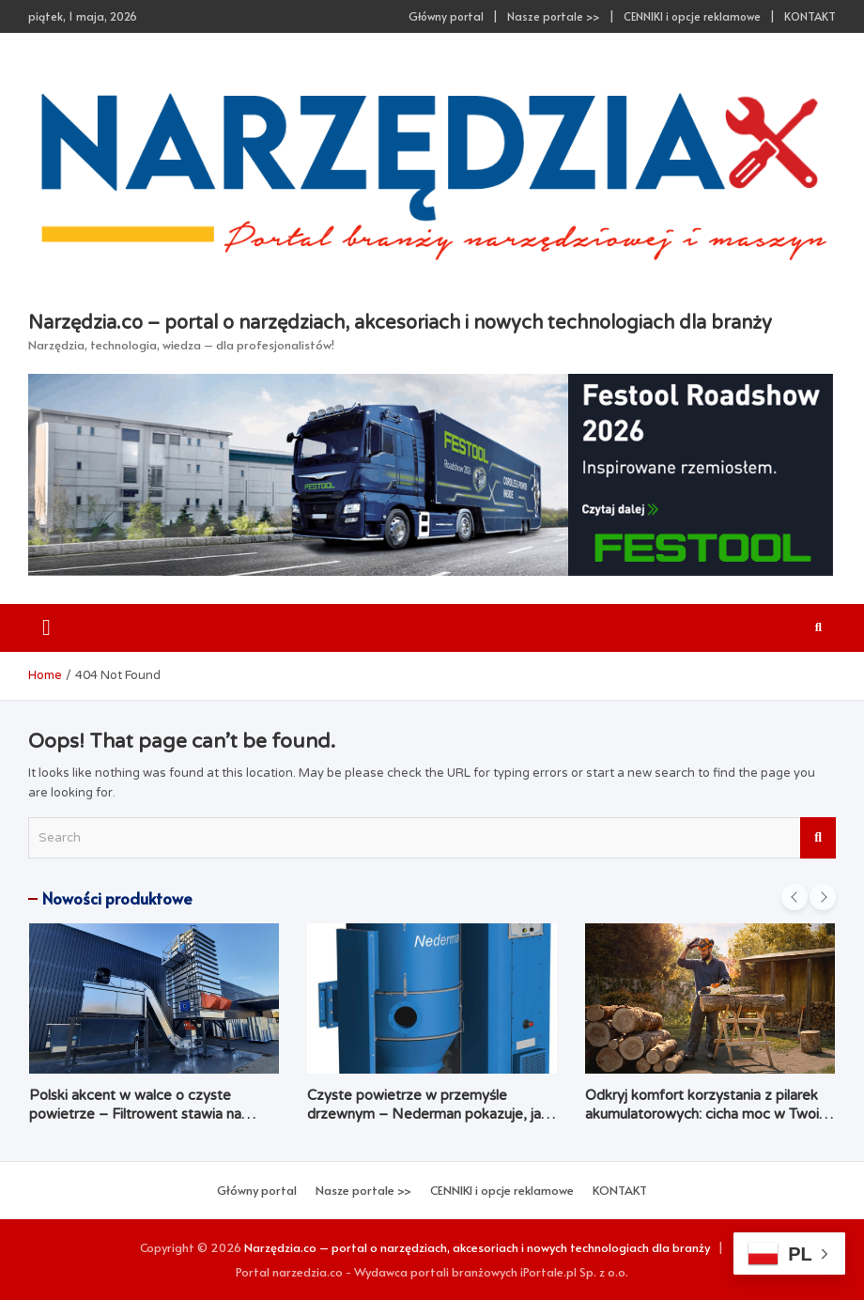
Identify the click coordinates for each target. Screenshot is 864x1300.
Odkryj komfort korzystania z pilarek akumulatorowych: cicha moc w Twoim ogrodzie (708, 1113)
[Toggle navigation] (46, 628)
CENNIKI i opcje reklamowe (692, 15)
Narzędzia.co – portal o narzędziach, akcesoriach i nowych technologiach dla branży (400, 323)
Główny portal (446, 15)
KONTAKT (810, 15)
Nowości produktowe (117, 898)
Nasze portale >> (553, 15)
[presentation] (794, 897)
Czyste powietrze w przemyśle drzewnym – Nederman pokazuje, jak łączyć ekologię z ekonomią (427, 1113)
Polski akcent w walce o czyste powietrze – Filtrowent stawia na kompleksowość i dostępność (135, 1113)
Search (818, 838)
